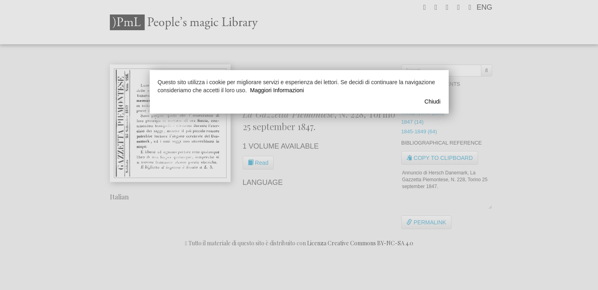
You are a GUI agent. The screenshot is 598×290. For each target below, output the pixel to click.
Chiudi (433, 101)
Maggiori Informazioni (277, 90)
